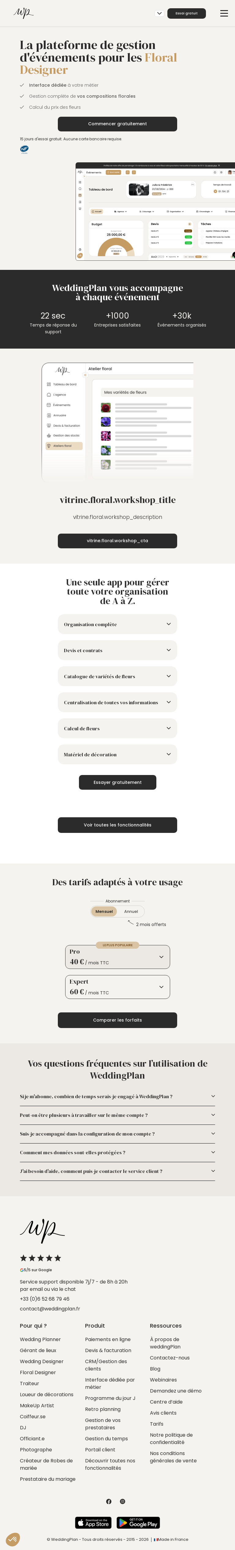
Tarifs (156, 1423)
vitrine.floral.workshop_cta (117, 541)
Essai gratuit (187, 13)
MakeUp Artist (37, 1405)
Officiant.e (32, 1438)
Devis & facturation (108, 1350)
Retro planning (103, 1409)
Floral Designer (38, 1372)
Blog (155, 1368)
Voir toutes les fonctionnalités (117, 825)
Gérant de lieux (38, 1350)
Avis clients (163, 1412)
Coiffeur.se (33, 1416)
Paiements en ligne (108, 1339)
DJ (23, 1427)
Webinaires (163, 1379)
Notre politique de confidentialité (171, 1438)
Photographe (36, 1449)
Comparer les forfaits (117, 1020)
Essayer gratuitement (118, 782)
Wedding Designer (42, 1361)
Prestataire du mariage (48, 1479)
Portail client (100, 1449)
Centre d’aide (166, 1401)
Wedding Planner (40, 1339)
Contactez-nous (170, 1357)
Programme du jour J (110, 1398)
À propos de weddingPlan (165, 1343)
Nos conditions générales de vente (173, 1457)
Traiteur (29, 1383)
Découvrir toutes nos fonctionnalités (110, 1464)
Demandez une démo (176, 1390)
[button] (13, 1539)
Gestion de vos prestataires (103, 1424)
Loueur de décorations (46, 1394)
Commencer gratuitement (117, 124)
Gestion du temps (106, 1438)
